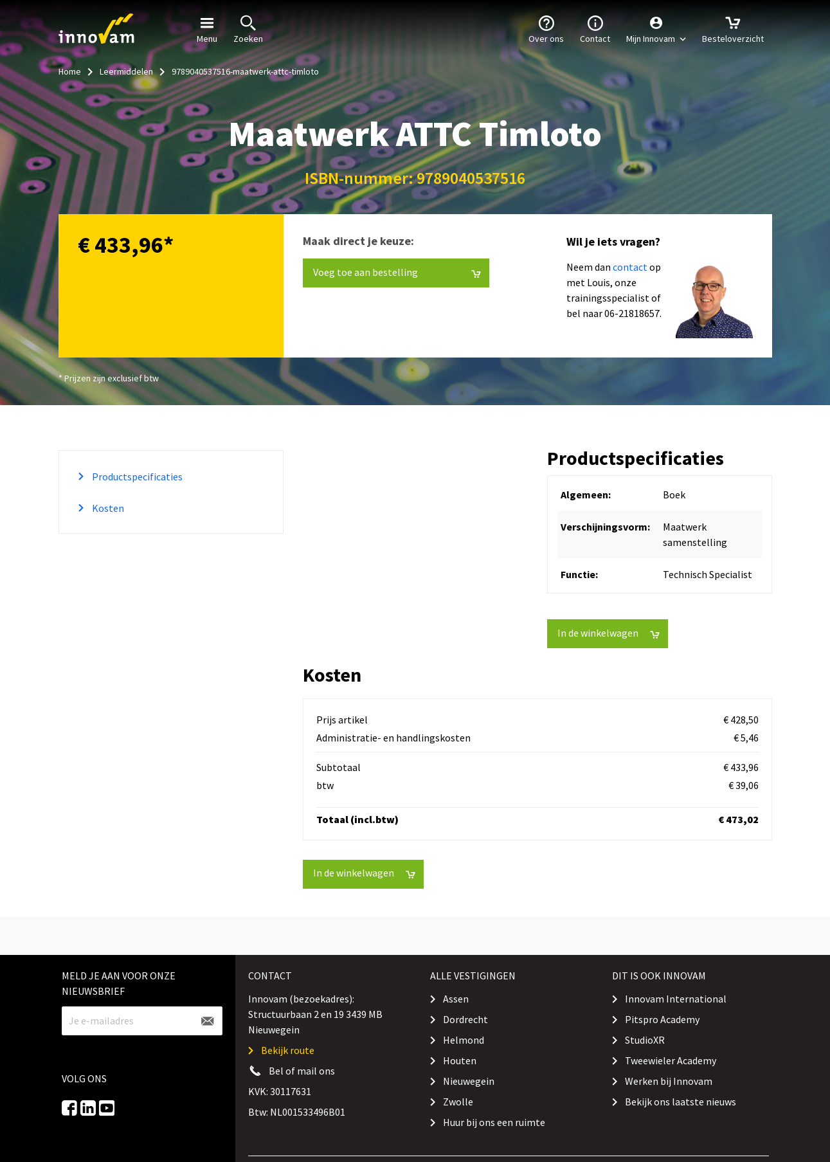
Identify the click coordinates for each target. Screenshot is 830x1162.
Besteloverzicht (733, 28)
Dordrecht (465, 1019)
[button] (656, 29)
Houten (459, 1060)
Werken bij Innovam (668, 1081)
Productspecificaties (136, 476)
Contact (595, 28)
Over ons (546, 28)
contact (630, 266)
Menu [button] (207, 28)
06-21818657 (632, 313)
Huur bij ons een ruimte (494, 1122)
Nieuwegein (468, 1081)
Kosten (107, 508)
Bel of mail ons (302, 1070)
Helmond (463, 1039)
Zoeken (248, 28)
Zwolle (458, 1101)
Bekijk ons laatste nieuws (680, 1101)
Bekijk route (287, 1050)
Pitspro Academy (662, 1019)
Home (70, 71)
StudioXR (645, 1039)
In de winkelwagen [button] (608, 633)
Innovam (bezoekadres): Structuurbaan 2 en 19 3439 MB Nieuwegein (315, 1014)
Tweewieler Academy (670, 1060)
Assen (456, 998)
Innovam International (675, 998)
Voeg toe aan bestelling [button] (397, 272)
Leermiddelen (126, 71)
